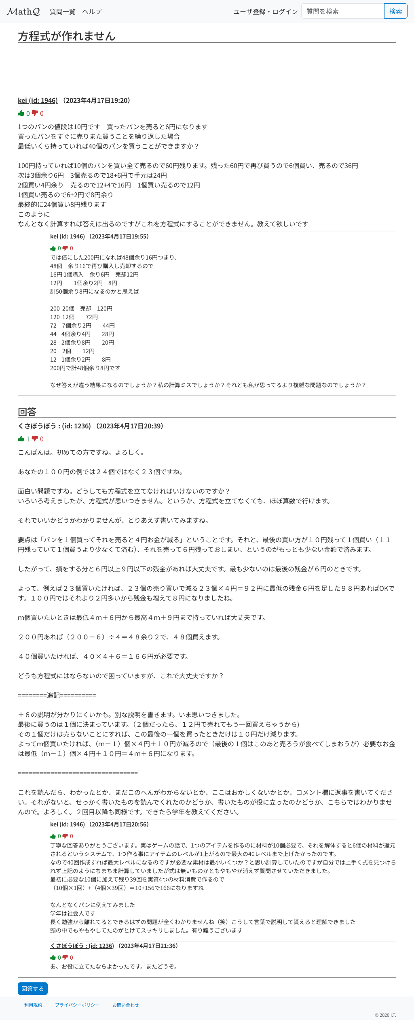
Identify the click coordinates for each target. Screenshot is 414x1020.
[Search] (342, 11)
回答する (32, 988)
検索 (395, 11)
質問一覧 (63, 11)
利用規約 (33, 1004)
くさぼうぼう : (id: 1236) (54, 425)
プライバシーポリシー (77, 1004)
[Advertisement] (207, 66)
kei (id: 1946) (38, 100)
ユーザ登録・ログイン (265, 11)
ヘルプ (91, 11)
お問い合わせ (125, 1004)
